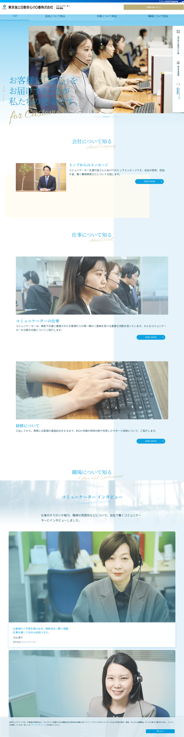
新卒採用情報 (150, 707)
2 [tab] (106, 124)
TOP (14, 16)
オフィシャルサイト (153, 703)
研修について (58, 709)
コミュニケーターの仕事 (62, 705)
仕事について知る (107, 16)
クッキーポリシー (38, 725)
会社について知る (55, 16)
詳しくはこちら (139, 652)
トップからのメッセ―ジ (16, 705)
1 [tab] (97, 124)
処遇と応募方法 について (155, 699)
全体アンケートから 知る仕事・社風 (114, 709)
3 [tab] (115, 124)
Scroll (4, 95)
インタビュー (104, 705)
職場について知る (158, 16)
